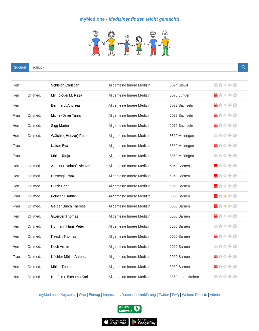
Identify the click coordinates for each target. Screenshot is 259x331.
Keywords (68, 295)
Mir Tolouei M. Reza (66, 95)
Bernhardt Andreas (66, 105)
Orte (82, 295)
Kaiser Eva (59, 146)
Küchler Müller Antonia (69, 257)
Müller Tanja (60, 156)
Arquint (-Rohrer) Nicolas (70, 166)
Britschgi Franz (63, 176)
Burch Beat (60, 186)
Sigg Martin (60, 126)
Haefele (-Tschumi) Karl (69, 277)
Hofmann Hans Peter (67, 226)
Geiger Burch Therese (68, 206)
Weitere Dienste (194, 295)
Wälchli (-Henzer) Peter (69, 136)
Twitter (164, 295)
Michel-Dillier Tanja (66, 115)
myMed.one (48, 295)
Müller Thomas (62, 267)
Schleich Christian (65, 85)
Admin (215, 295)
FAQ (175, 295)
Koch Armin (60, 247)
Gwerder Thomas (64, 216)
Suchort (20, 67)
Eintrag (94, 295)
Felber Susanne (63, 196)
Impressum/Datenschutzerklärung (129, 295)
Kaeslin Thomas (63, 236)
